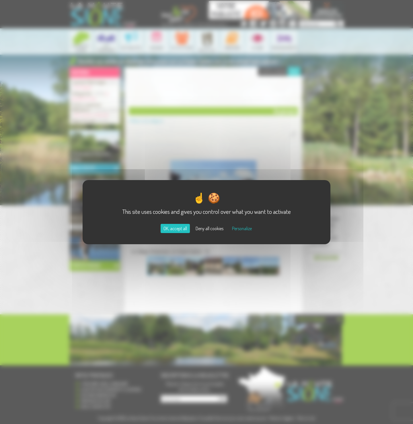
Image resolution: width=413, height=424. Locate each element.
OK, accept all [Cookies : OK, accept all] (175, 228)
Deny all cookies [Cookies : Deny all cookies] (209, 228)
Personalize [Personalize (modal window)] (242, 228)
